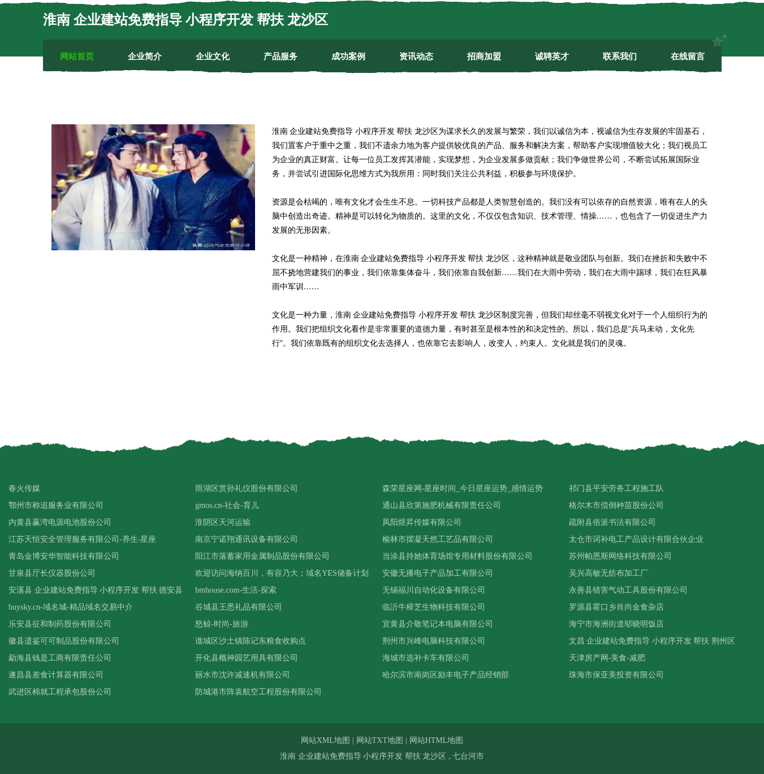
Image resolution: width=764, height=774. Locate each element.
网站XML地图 (325, 740)
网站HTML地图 (436, 740)
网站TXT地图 (379, 740)
